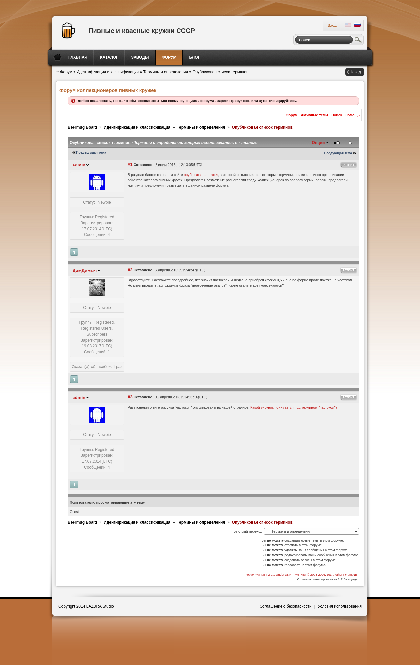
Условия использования (340, 606)
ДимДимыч (85, 270)
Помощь (352, 115)
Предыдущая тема (91, 152)
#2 (130, 269)
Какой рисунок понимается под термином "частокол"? (293, 407)
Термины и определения (165, 72)
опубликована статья (201, 175)
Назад (355, 72)
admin (79, 165)
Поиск (358, 40)
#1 (130, 164)
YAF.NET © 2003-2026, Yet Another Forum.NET (326, 574)
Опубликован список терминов (220, 72)
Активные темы (314, 115)
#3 (130, 396)
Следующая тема (338, 153)
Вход (332, 25)
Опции (318, 142)
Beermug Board (82, 127)
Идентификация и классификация (107, 72)
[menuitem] (78, 57)
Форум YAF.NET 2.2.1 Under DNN (268, 574)
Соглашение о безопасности (286, 606)
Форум (66, 72)
